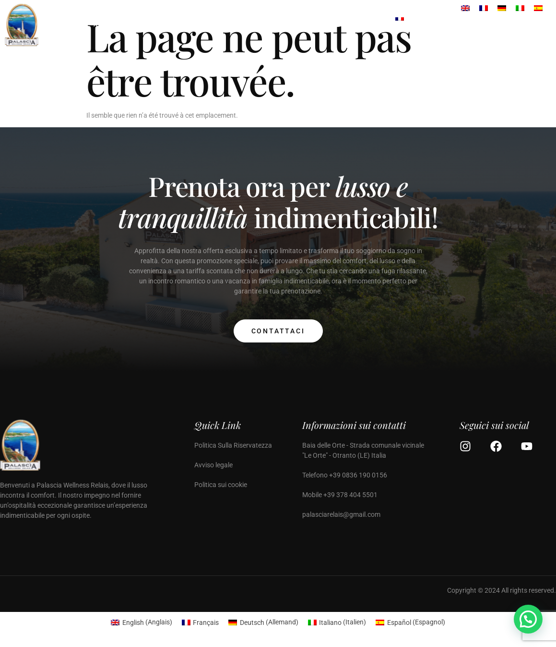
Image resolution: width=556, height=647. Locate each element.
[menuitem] (400, 25)
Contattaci (278, 331)
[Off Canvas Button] (541, 24)
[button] (528, 619)
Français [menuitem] (206, 622)
